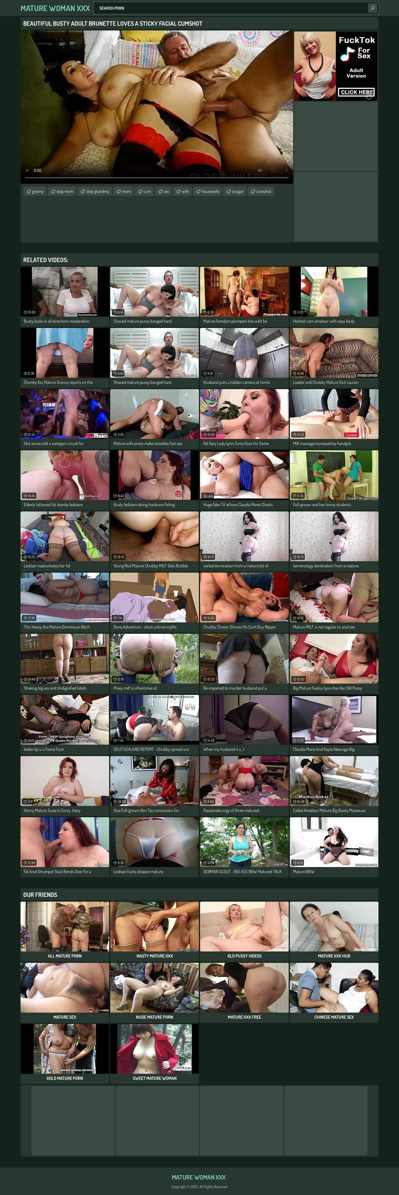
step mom (65, 191)
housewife (210, 191)
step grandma (97, 191)
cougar (238, 191)
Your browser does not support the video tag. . (157, 107)
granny (38, 191)
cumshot (263, 191)
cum (147, 191)
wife (185, 191)
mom (126, 191)
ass (166, 191)
